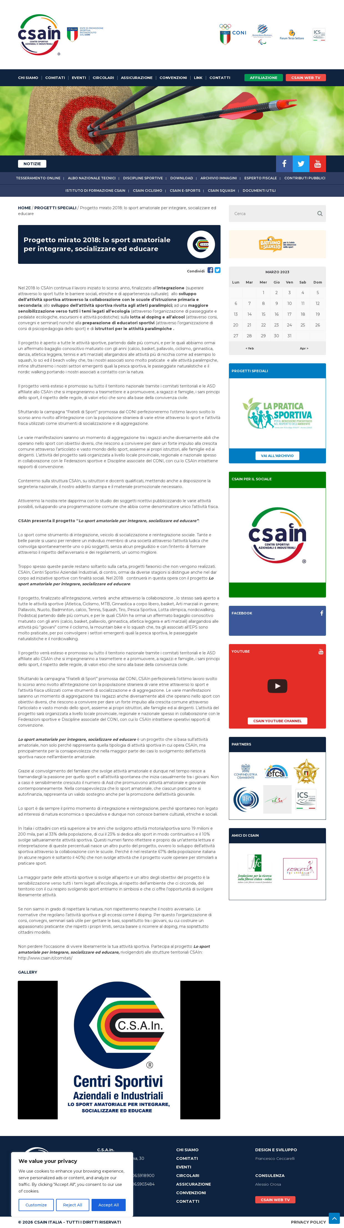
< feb (250, 348)
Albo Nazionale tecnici (92, 178)
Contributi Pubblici (304, 178)
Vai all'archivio (277, 456)
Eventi (79, 77)
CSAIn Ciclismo (147, 190)
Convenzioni (173, 77)
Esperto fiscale (260, 178)
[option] (119, 1050)
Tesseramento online (38, 178)
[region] (72, 1184)
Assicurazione (137, 77)
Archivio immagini (219, 178)
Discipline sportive (143, 178)
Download (181, 178)
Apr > (304, 348)
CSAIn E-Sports (185, 190)
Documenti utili (259, 190)
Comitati (55, 77)
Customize (36, 1205)
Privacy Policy (308, 1222)
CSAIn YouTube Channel (277, 721)
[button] (320, 213)
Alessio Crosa (268, 1184)
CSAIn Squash (221, 190)
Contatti (219, 77)
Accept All (108, 1205)
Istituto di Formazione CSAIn (95, 190)
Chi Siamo (28, 77)
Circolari (103, 77)
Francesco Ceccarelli (275, 1158)
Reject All (72, 1205)
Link (198, 77)
